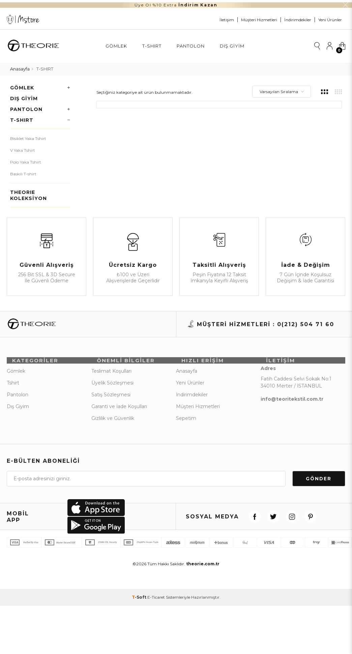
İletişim (226, 19)
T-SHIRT (152, 46)
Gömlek (116, 46)
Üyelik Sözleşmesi (112, 385)
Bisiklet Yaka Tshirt (28, 135)
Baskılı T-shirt (23, 170)
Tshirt (13, 385)
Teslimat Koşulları (111, 373)
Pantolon (191, 46)
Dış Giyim (232, 46)
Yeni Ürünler (330, 19)
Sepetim (186, 421)
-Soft (139, 605)
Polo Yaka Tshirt (25, 159)
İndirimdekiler (297, 19)
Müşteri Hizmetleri (259, 19)
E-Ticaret (156, 605)
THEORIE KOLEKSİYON (28, 192)
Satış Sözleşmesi (110, 397)
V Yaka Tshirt (22, 147)
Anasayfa (186, 373)
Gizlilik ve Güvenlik (112, 421)
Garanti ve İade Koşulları (119, 409)
